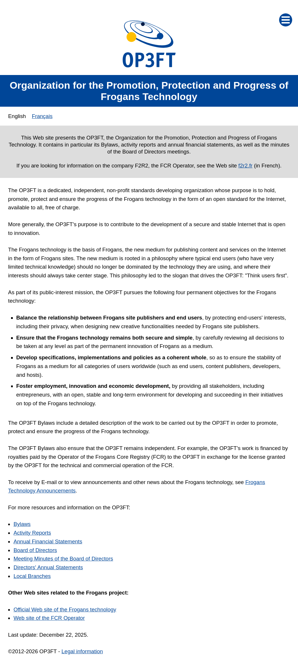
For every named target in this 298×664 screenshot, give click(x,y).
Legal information (82, 651)
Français (42, 116)
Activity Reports (32, 533)
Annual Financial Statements (47, 541)
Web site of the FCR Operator (49, 618)
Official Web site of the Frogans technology (64, 609)
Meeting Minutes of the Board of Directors (63, 559)
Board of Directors (35, 550)
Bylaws (22, 524)
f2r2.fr (245, 166)
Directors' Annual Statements (48, 567)
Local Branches (32, 576)
